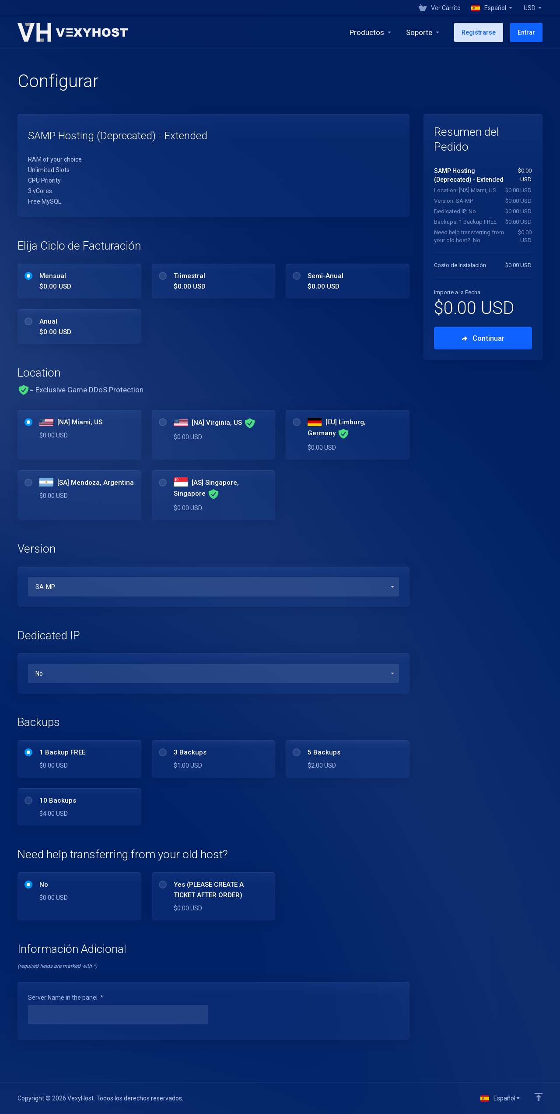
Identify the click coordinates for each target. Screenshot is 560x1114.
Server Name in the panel (65, 997)
